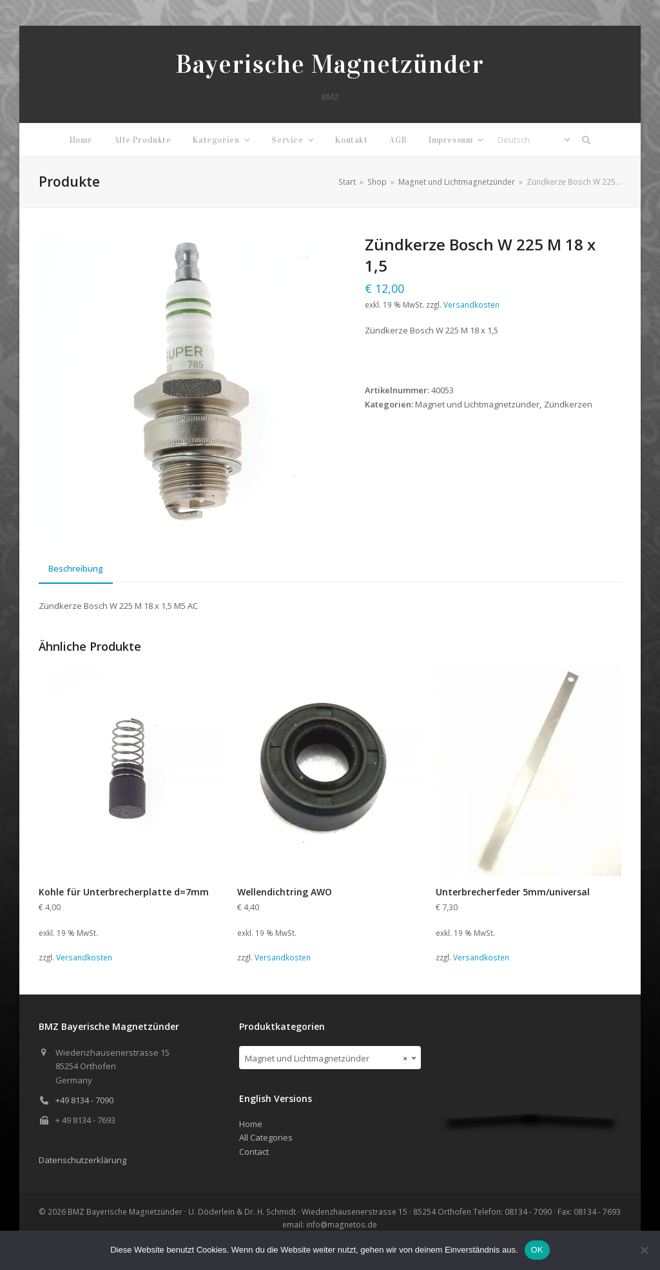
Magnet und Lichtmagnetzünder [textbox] (326, 1058)
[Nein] (643, 1250)
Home (250, 1124)
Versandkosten (471, 304)
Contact (254, 1151)
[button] (586, 140)
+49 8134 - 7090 (84, 1100)
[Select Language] (533, 139)
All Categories (266, 1137)
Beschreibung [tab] (75, 568)
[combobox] (329, 1057)
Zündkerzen (568, 404)
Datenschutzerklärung (82, 1160)
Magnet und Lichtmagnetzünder (477, 404)
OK (537, 1250)
